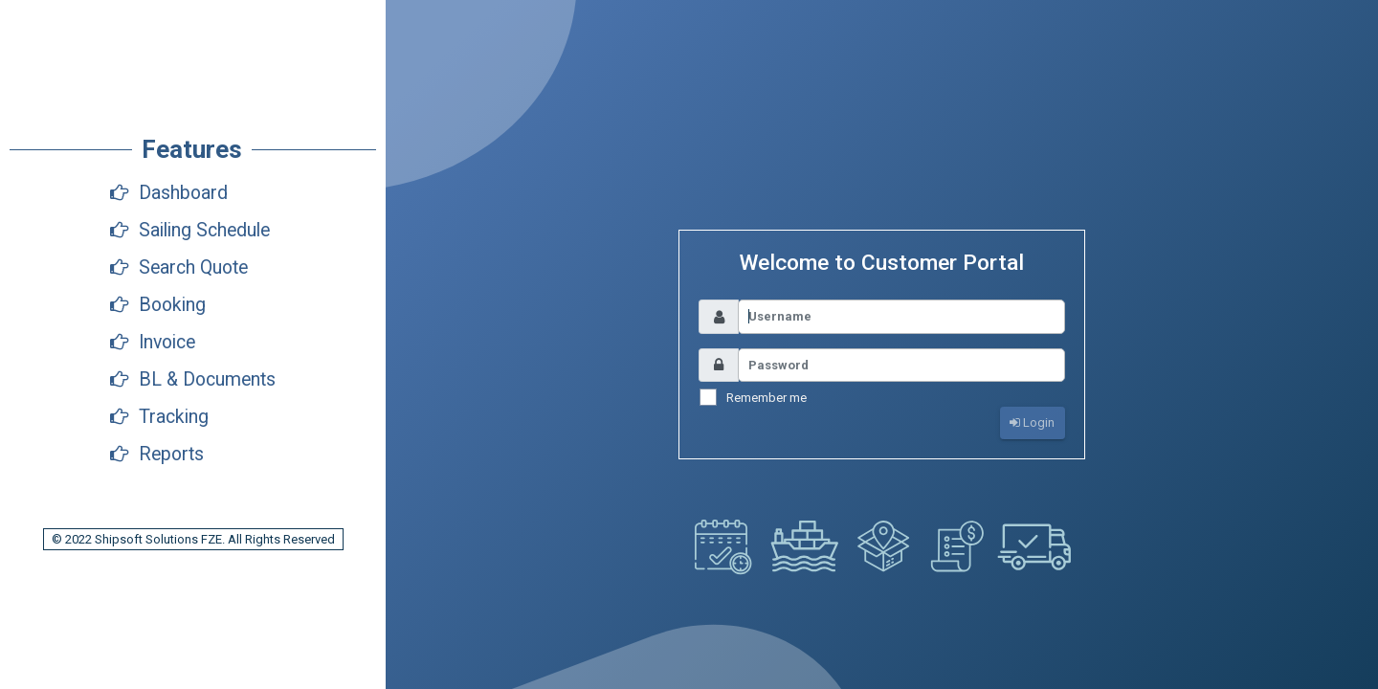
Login (1032, 422)
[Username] (901, 316)
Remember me (766, 397)
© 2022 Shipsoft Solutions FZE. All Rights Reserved (193, 539)
